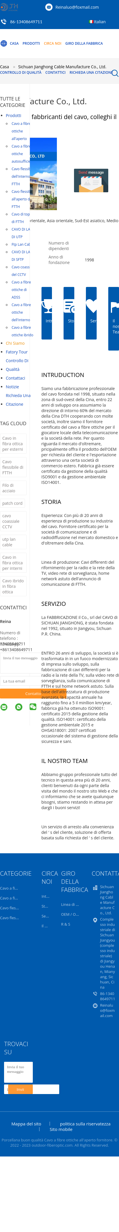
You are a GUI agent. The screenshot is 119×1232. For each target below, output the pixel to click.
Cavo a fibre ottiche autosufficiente (24, 154)
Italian (100, 21)
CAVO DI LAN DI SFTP (22, 255)
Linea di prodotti (75, 904)
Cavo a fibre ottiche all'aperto (21, 131)
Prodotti (31, 43)
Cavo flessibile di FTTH (12, 467)
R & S (65, 924)
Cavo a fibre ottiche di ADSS (21, 290)
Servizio (48, 916)
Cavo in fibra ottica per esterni (12, 443)
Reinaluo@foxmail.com (77, 7)
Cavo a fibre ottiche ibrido (22, 331)
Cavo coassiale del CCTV (23, 271)
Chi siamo (15, 343)
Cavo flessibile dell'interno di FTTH (23, 176)
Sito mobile (61, 1129)
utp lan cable (9, 541)
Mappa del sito (26, 1124)
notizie (12, 386)
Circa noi (52, 43)
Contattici (55, 72)
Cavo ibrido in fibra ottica (13, 586)
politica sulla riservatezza (85, 1124)
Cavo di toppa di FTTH (23, 218)
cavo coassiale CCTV (10, 521)
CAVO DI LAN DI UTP (22, 233)
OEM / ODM (71, 914)
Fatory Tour (17, 352)
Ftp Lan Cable (23, 244)
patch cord (12, 503)
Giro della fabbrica (84, 43)
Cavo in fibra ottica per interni (12, 562)
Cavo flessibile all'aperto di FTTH (23, 199)
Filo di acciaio (8, 487)
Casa (9, 43)
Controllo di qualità (21, 72)
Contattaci (15, 378)
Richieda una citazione (91, 72)
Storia (47, 906)
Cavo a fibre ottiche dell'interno (21, 312)
